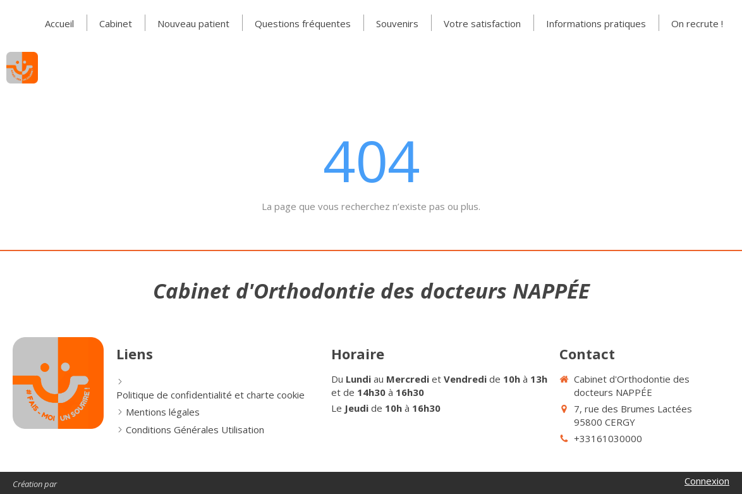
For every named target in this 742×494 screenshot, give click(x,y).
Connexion (706, 480)
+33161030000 (608, 438)
